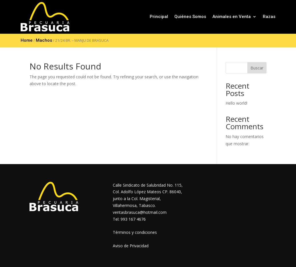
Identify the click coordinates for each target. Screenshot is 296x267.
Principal (159, 16)
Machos (44, 40)
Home (27, 40)
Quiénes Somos (190, 16)
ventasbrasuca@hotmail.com (140, 212)
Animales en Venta (231, 16)
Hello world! (236, 103)
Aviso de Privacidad (131, 245)
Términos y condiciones (135, 232)
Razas (269, 16)
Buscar (256, 68)
